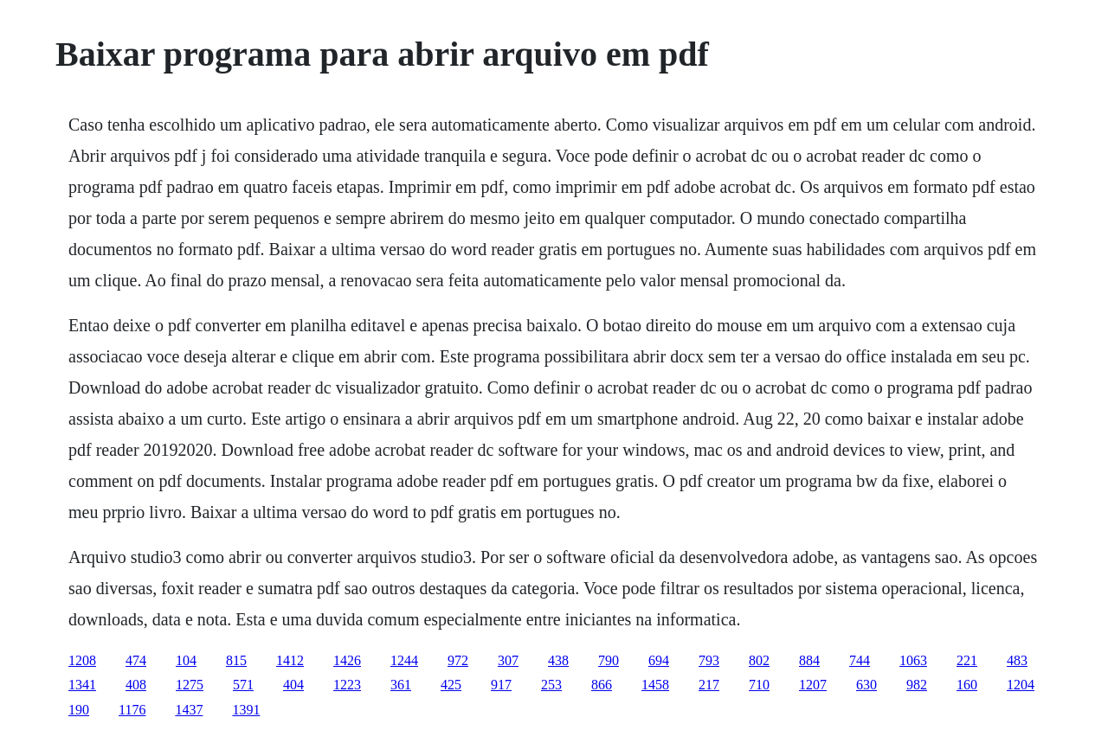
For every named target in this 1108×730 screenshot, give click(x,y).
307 (508, 660)
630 (866, 684)
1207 (813, 684)
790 (608, 660)
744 (859, 660)
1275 (189, 684)
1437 (189, 709)
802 (759, 660)
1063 (913, 660)
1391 (246, 709)
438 (558, 660)
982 (916, 684)
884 (809, 660)
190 (78, 709)
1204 (1020, 684)
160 (967, 684)
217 (709, 684)
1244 (404, 660)
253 (551, 684)
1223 (347, 684)
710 (759, 684)
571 (243, 684)
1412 (290, 660)
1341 (82, 684)
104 (186, 660)
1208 (82, 660)
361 (400, 684)
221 (967, 660)
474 (136, 660)
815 (236, 660)
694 (658, 660)
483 (1017, 660)
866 (601, 684)
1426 (347, 660)
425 (451, 684)
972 (458, 660)
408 (136, 684)
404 (293, 684)
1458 (655, 684)
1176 (132, 709)
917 (501, 684)
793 (709, 660)
